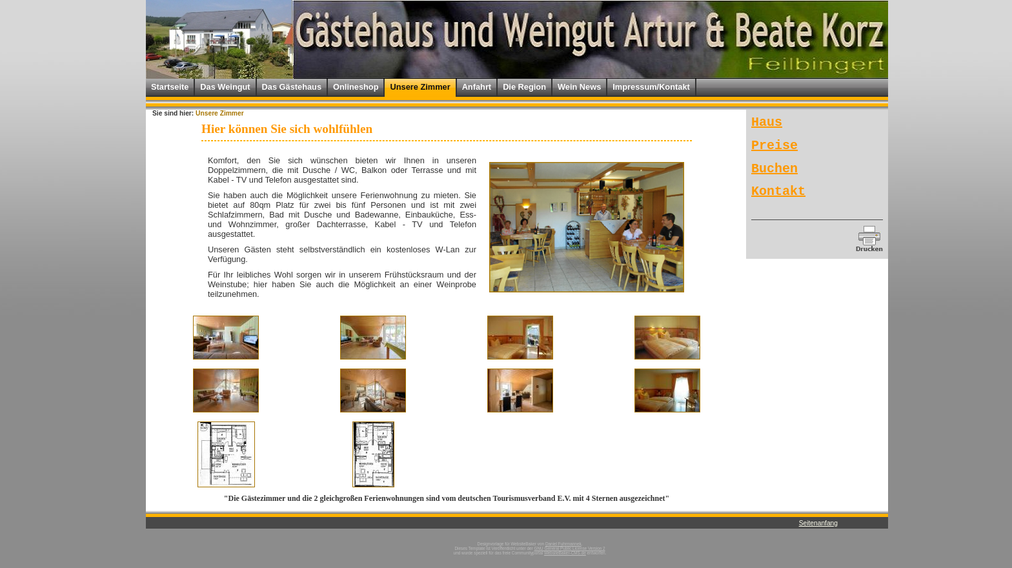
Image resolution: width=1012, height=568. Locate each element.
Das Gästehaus (291, 87)
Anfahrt (477, 87)
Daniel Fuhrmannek (563, 544)
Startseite (169, 87)
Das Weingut (225, 87)
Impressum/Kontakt (650, 87)
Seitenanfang (818, 523)
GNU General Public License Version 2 (569, 548)
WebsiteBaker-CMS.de (565, 553)
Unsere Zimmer (420, 87)
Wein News (579, 87)
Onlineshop (355, 87)
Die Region (524, 87)
